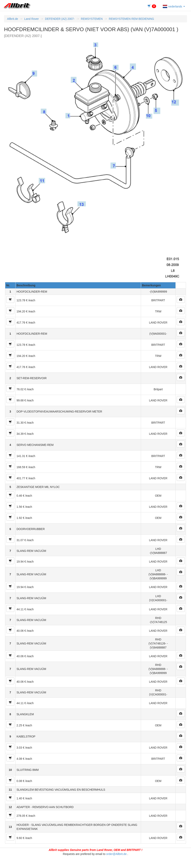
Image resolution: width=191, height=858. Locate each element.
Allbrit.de (12, 18)
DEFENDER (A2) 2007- (60, 18)
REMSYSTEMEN (92, 18)
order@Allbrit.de (116, 854)
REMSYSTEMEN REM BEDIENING (131, 18)
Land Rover (31, 18)
